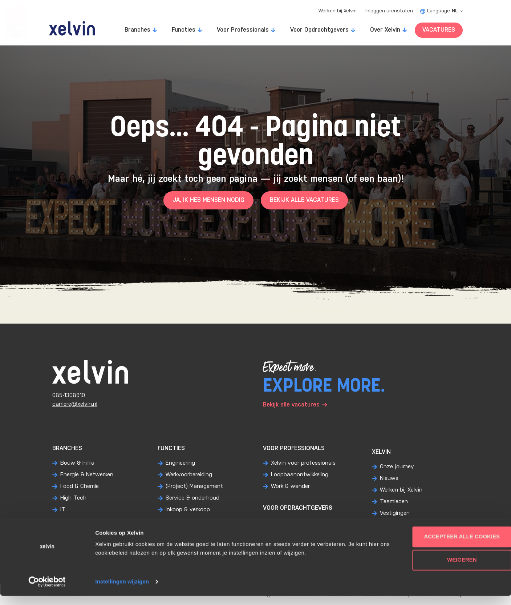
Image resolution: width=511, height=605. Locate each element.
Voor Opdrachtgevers (319, 30)
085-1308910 (68, 395)
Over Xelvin (385, 30)
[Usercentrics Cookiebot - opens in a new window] (47, 590)
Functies (183, 30)
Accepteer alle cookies (450, 545)
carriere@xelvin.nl (74, 404)
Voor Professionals (243, 30)
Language (441, 11)
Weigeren (450, 569)
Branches (137, 30)
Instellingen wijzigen (122, 591)
